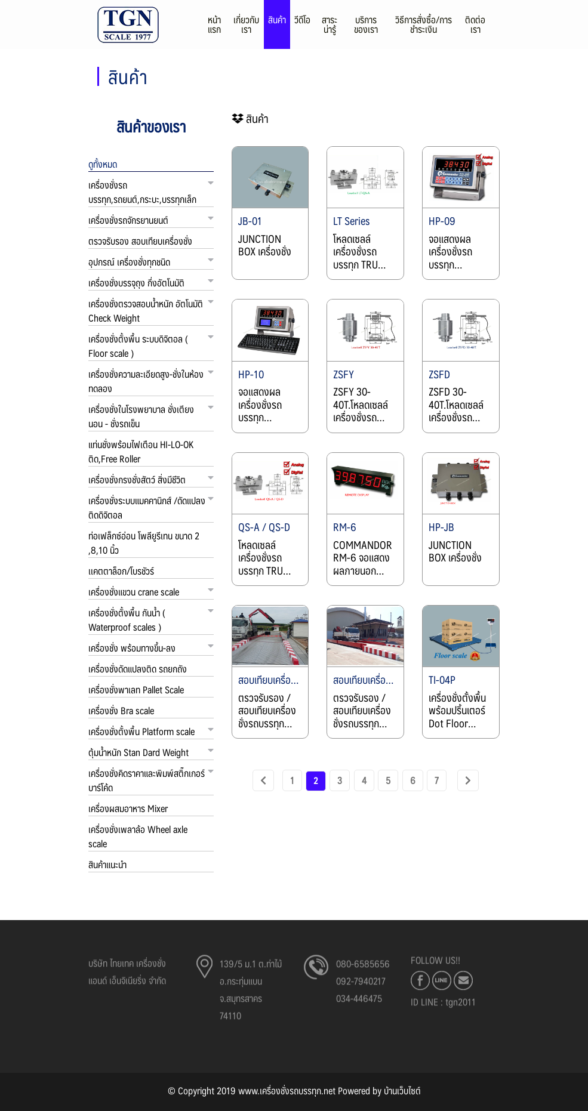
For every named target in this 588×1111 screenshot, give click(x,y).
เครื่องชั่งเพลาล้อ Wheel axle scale (137, 836)
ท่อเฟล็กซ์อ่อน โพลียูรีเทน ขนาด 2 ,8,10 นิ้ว (143, 542)
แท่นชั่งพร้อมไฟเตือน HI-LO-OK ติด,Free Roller (140, 451)
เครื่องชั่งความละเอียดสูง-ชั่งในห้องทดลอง (146, 381)
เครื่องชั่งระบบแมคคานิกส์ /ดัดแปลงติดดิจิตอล (146, 507)
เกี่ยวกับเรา (246, 28)
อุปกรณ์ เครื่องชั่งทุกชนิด (129, 262)
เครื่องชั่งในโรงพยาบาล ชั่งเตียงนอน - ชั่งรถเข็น (141, 416)
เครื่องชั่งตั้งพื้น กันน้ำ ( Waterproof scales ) (126, 619)
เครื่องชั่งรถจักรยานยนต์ (128, 220)
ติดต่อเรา (475, 28)
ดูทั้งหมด (102, 164)
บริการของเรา (366, 28)
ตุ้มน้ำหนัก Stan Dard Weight (138, 752)
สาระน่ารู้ (329, 28)
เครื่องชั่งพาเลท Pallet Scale (136, 689)
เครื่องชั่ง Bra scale (121, 710)
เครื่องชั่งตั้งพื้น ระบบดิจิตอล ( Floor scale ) (138, 346)
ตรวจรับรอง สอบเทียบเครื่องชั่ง (140, 241)
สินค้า (277, 24)
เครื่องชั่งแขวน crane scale (133, 592)
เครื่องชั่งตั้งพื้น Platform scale (141, 731)
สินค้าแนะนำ (107, 864)
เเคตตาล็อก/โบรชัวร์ (121, 571)
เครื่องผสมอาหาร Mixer (128, 808)
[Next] (468, 780)
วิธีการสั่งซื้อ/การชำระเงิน (423, 28)
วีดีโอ (302, 24)
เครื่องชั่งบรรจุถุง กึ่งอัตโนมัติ (136, 282)
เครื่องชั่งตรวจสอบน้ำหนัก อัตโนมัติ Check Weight (145, 310)
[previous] (263, 780)
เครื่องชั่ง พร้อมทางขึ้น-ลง (132, 648)
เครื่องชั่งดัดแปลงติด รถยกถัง (137, 669)
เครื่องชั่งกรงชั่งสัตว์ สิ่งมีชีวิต (137, 479)
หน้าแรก (214, 28)
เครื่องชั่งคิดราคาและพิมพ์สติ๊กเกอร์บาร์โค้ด (146, 780)
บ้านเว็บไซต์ (402, 1090)
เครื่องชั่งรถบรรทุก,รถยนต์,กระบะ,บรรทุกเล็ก (142, 192)
